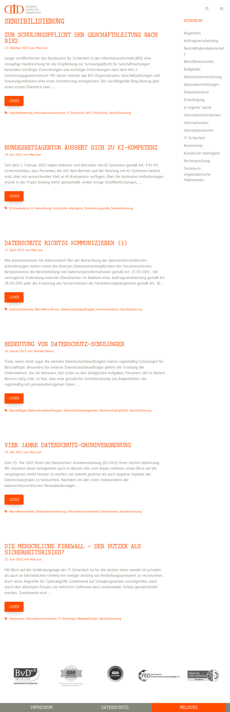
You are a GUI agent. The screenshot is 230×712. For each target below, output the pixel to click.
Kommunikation (108, 309)
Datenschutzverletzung (202, 77)
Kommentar (193, 146)
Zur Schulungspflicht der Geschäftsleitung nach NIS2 (80, 37)
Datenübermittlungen (201, 84)
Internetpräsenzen (199, 130)
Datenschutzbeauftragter (78, 309)
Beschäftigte (18, 410)
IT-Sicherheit (75, 113)
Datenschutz (115, 707)
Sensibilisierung (120, 113)
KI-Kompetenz (19, 208)
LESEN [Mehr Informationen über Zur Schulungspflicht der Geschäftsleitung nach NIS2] (14, 101)
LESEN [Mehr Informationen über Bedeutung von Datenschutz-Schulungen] (14, 398)
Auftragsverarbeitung (201, 41)
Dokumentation (196, 92)
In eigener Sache (197, 107)
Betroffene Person (47, 309)
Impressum (41, 707)
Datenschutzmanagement (81, 410)
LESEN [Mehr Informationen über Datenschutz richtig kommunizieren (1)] (14, 297)
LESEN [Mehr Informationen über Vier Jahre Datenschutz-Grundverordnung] (14, 500)
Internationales (196, 123)
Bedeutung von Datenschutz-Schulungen (64, 344)
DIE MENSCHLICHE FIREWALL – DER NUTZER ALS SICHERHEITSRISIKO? (72, 549)
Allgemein (192, 33)
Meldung (188, 707)
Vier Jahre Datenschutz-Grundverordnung (67, 445)
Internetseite (109, 511)
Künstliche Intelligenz (68, 208)
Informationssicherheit (49, 113)
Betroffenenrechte (22, 511)
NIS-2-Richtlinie (96, 113)
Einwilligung (194, 100)
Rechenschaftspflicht (114, 410)
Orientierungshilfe (97, 208)
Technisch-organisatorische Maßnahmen (197, 174)
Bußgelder (192, 69)
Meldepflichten (87, 619)
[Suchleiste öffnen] (207, 9)
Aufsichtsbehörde (21, 309)
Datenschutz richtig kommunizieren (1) (66, 243)
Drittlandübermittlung (51, 511)
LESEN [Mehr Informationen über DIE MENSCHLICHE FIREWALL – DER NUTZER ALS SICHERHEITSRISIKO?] (14, 607)
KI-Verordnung (41, 208)
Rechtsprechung (197, 161)
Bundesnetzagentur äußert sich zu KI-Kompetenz (80, 147)
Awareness (17, 619)
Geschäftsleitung (21, 113)
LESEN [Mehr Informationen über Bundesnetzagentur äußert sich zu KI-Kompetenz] (14, 196)
